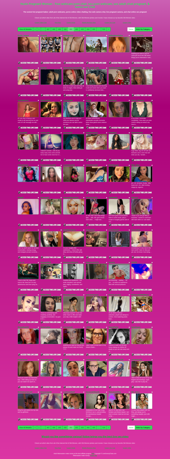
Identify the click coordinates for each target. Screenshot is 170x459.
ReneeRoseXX (23, 327)
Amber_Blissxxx (137, 100)
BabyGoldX (90, 230)
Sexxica (112, 262)
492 (76, 29)
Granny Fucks (71, 22)
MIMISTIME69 (45, 295)
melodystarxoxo (92, 295)
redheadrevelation (116, 35)
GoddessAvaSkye (116, 68)
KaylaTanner (23, 360)
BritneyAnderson (138, 68)
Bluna (20, 68)
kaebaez (43, 68)
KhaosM (43, 35)
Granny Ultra (127, 22)
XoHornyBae (45, 327)
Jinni (88, 35)
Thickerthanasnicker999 (72, 68)
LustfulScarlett (69, 165)
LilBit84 (89, 327)
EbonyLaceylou (115, 295)
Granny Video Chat (41, 22)
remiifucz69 (45, 133)
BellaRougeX (114, 165)
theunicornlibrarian (70, 262)
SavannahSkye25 (92, 392)
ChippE (20, 197)
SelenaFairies (23, 165)
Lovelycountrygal (93, 360)
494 (88, 29)
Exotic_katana (23, 35)
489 (59, 29)
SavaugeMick (45, 262)
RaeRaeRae (113, 197)
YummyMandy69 (46, 360)
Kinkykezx (113, 133)
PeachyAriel (68, 327)
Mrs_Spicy (135, 392)
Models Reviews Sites (89, 22)
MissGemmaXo (92, 197)
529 (103, 29)
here (93, 453)
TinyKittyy (113, 100)
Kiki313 (66, 360)
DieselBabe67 (114, 230)
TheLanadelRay (115, 392)
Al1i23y (134, 262)
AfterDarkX (44, 230)
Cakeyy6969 (22, 133)
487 (48, 29)
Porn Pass (58, 22)
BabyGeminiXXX (92, 262)
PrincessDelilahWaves (140, 295)
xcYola (88, 100)
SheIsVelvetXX (137, 133)
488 (53, 29)
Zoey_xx (21, 262)
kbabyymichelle (137, 35)
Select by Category (143, 29)
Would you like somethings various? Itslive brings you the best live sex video (85, 436)
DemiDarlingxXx (69, 230)
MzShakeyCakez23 (25, 392)
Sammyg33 (44, 197)
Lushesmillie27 (69, 392)
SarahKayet (135, 327)
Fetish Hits (93, 455)
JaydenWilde (45, 100)
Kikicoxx (134, 197)
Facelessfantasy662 (48, 165)
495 (93, 29)
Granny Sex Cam (110, 22)
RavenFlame (113, 327)
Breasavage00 (46, 392)
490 (65, 29)
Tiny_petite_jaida (92, 68)
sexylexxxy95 (136, 360)
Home (131, 29)
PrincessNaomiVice (71, 197)
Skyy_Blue (135, 165)
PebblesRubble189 (116, 360)
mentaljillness (23, 100)
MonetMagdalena (70, 295)
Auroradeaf (135, 230)
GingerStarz (22, 230)
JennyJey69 (67, 100)
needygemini (68, 35)
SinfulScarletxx (92, 133)
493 (82, 29)
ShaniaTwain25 (92, 165)
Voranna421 (67, 133)
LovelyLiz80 (22, 295)
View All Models (25, 29)
